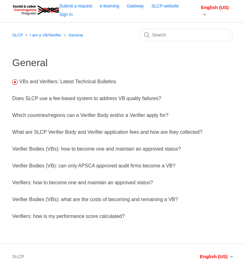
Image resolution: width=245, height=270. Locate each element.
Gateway (135, 5)
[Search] (186, 35)
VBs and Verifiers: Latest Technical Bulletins (67, 81)
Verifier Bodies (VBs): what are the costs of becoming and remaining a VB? (95, 199)
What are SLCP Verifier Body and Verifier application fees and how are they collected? (107, 132)
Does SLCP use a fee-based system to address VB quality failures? (86, 98)
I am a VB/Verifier (45, 35)
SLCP (17, 35)
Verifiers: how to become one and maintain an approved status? (82, 182)
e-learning (109, 5)
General (75, 35)
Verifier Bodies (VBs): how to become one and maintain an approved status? (96, 149)
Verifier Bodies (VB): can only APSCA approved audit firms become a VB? (93, 165)
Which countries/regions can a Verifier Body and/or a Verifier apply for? (90, 115)
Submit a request (75, 5)
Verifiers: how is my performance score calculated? (68, 216)
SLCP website (165, 5)
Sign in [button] (66, 14)
